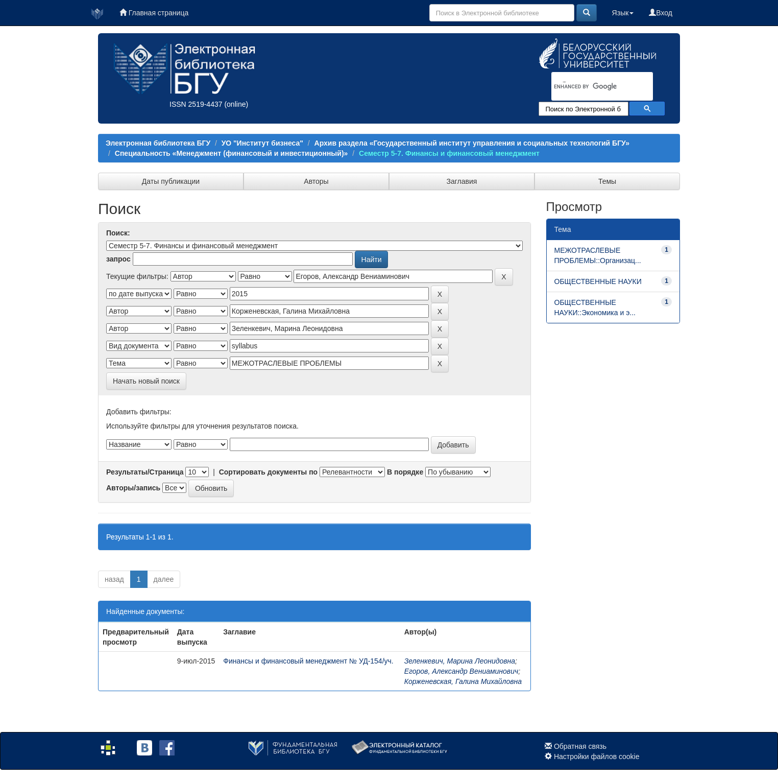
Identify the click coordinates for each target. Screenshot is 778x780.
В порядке (405, 472)
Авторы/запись (133, 488)
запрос (118, 259)
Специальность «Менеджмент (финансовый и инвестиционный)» (231, 153)
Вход (660, 13)
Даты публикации (171, 181)
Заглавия (462, 181)
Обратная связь (580, 746)
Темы (607, 181)
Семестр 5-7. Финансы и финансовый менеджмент (449, 153)
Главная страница (153, 13)
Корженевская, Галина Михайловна (463, 681)
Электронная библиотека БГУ (158, 143)
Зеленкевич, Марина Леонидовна (459, 661)
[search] (589, 86)
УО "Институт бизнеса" (262, 143)
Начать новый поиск (146, 381)
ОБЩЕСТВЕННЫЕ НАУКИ (598, 281)
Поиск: (118, 233)
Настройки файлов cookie (597, 756)
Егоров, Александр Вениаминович (461, 671)
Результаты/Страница (145, 472)
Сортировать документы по (268, 472)
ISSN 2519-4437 (196, 104)
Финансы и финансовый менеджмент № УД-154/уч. (308, 661)
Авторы (316, 181)
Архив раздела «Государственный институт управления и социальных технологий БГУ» (471, 143)
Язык (623, 13)
